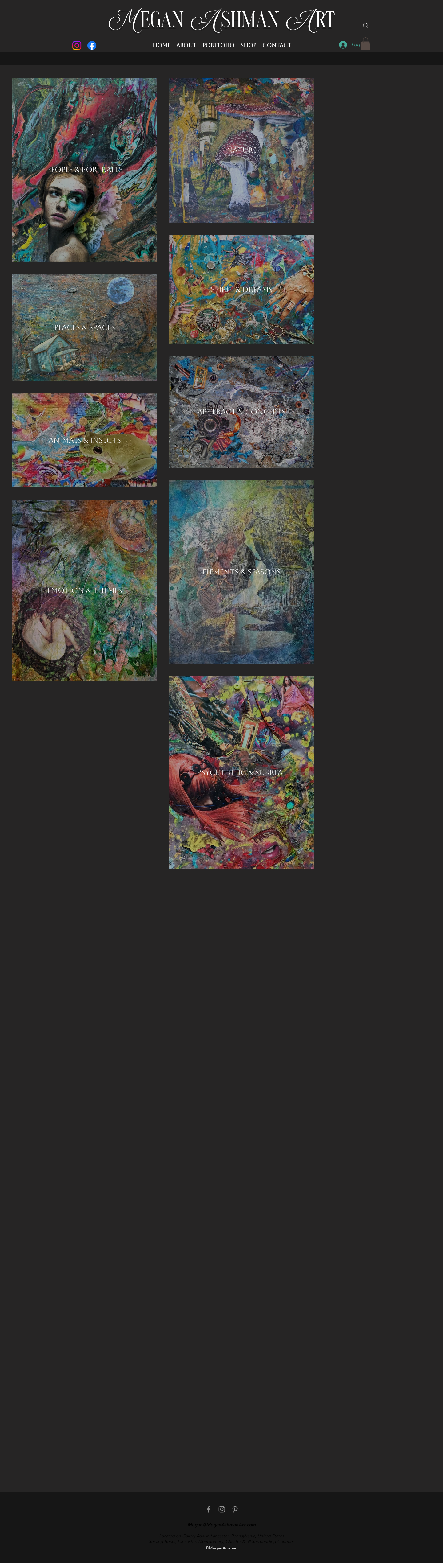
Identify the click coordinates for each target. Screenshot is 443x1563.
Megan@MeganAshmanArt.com (221, 1525)
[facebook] (208, 1509)
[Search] (365, 25)
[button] (365, 43)
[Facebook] (92, 45)
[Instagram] (77, 45)
